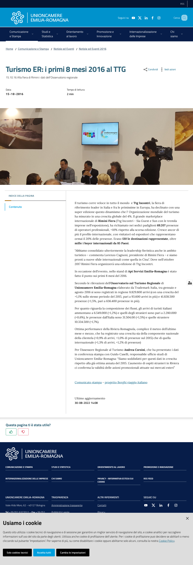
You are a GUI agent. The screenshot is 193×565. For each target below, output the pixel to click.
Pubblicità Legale (60, 512)
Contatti (102, 505)
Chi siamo (56, 478)
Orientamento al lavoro (111, 467)
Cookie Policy (166, 541)
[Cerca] (183, 18)
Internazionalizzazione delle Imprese (26, 478)
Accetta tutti (44, 552)
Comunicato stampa (88, 382)
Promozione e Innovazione (158, 467)
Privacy (101, 512)
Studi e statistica (60, 467)
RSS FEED (148, 478)
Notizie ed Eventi (64, 49)
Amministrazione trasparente (67, 505)
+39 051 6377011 (19, 512)
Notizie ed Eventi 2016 (92, 49)
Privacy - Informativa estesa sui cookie (115, 480)
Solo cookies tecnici (17, 552)
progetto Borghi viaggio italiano (126, 382)
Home (9, 49)
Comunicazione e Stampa (33, 49)
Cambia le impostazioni (73, 552)
